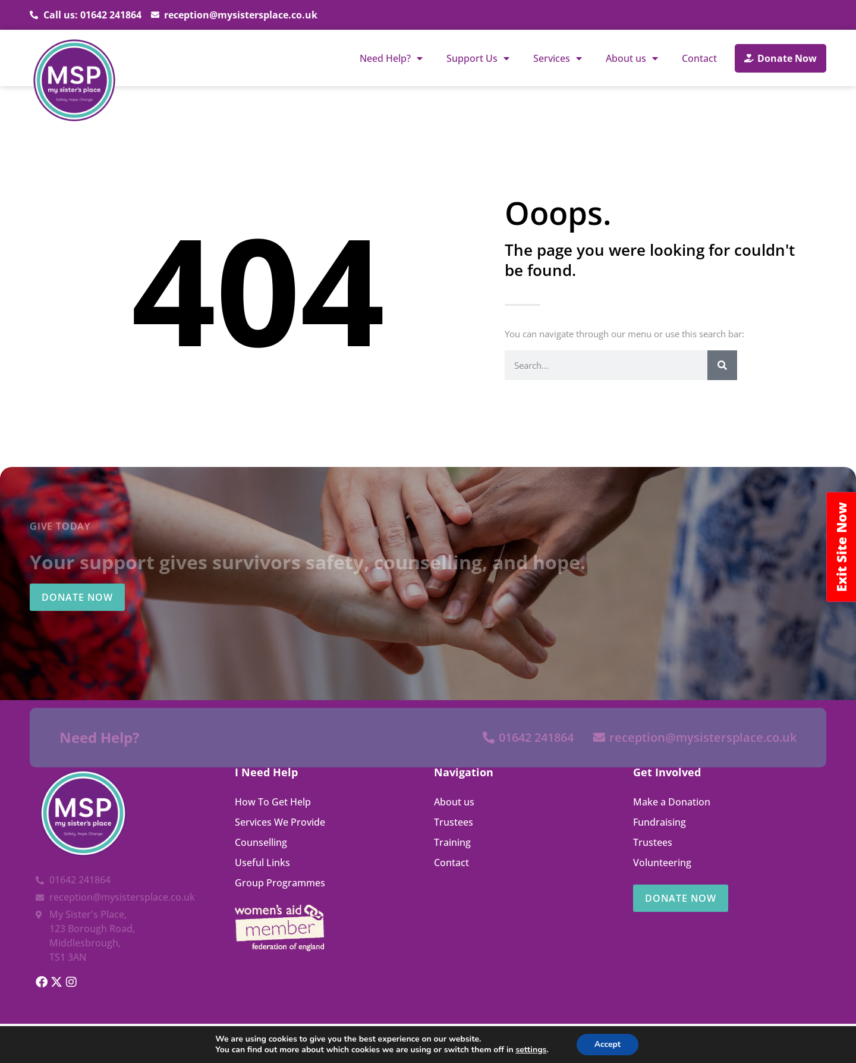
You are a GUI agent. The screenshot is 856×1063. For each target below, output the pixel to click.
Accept (607, 1044)
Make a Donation (671, 801)
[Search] (722, 365)
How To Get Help (273, 801)
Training (452, 842)
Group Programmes (280, 882)
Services (557, 58)
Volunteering (662, 862)
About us (632, 58)
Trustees (453, 822)
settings (530, 1050)
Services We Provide (280, 822)
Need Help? (391, 58)
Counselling (261, 842)
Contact (699, 58)
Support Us (477, 58)
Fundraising (659, 822)
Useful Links (262, 862)
